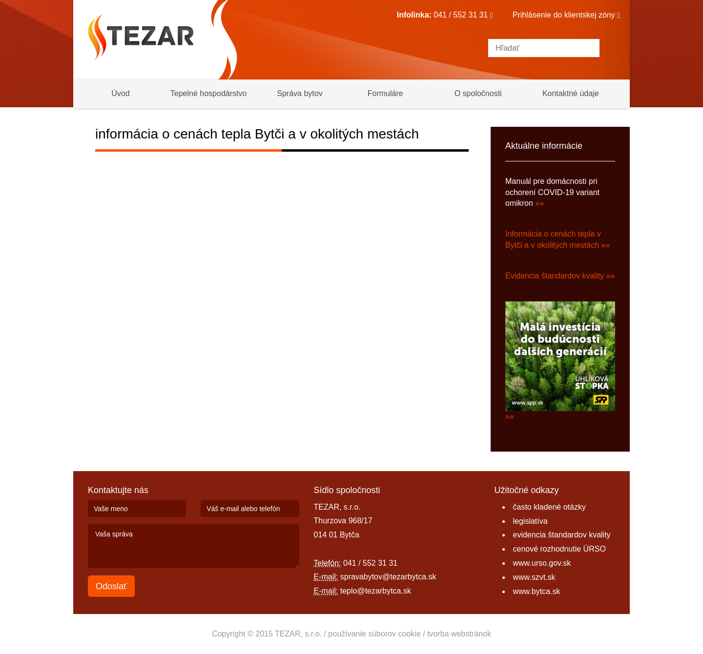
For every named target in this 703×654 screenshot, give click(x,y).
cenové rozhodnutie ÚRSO (559, 549)
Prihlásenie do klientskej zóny (566, 15)
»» (539, 203)
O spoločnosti (478, 93)
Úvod (120, 93)
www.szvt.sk (534, 577)
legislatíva (530, 521)
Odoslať (111, 586)
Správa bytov (299, 93)
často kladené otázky (549, 507)
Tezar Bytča (141, 37)
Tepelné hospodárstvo (208, 93)
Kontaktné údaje (570, 93)
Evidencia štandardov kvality (554, 276)
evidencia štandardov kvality (562, 535)
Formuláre (385, 93)
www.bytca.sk (536, 591)
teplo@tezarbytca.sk (375, 591)
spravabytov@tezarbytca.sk (388, 577)
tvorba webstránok (459, 634)
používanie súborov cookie (374, 634)
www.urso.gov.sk (542, 563)
